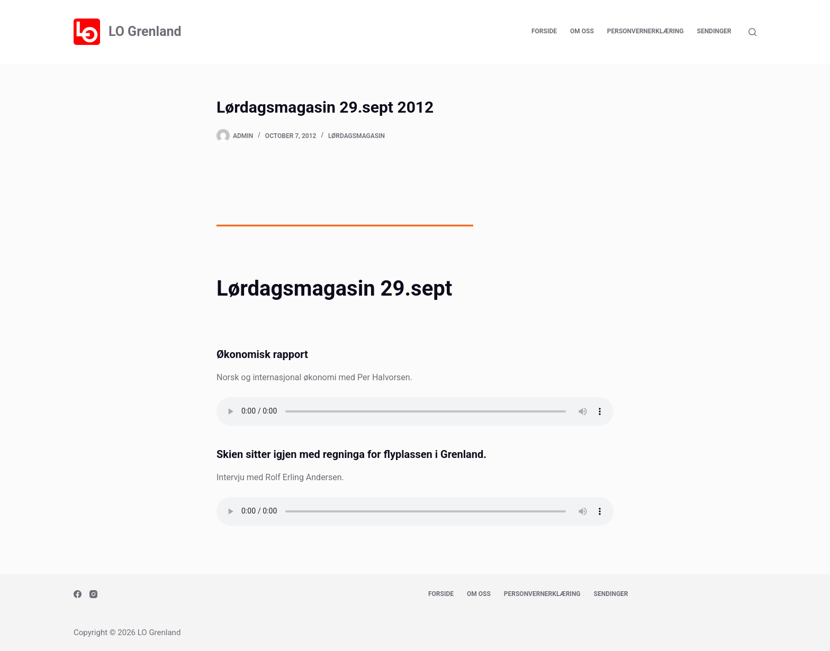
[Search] (752, 32)
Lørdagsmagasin (356, 136)
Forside (544, 31)
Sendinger (714, 31)
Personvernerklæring (645, 31)
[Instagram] (93, 594)
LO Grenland (145, 31)
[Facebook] (78, 594)
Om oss (582, 31)
